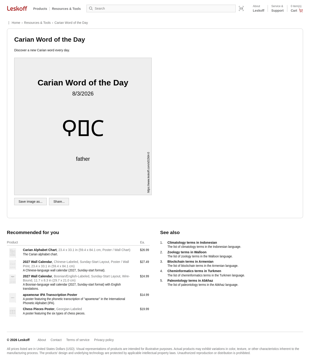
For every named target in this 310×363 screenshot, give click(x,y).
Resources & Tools (37, 23)
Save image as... (30, 201)
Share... (59, 201)
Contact (56, 340)
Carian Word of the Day (71, 23)
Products (40, 9)
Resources (66, 9)
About (42, 340)
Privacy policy (104, 340)
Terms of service (78, 340)
